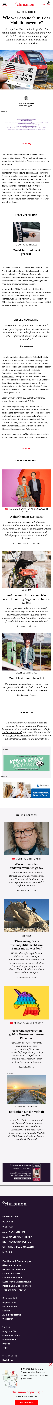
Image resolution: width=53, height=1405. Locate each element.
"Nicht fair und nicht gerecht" (26, 252)
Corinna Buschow (23, 977)
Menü (4, 6)
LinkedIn (39, 739)
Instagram (14, 739)
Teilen (25, 144)
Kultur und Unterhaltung (16, 1281)
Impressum (9, 1302)
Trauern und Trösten (14, 1290)
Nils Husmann (28, 104)
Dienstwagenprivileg (26, 245)
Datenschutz (9, 1306)
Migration (26, 936)
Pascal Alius (23, 1067)
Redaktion (8, 1360)
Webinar (7, 1226)
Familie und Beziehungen (17, 1261)
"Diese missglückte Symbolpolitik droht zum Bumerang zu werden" (26, 945)
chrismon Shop (11, 1335)
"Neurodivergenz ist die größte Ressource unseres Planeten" (26, 1034)
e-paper (7, 1252)
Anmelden (48, 3)
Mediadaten (9, 1339)
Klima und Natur (12, 1273)
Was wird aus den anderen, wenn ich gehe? (26, 866)
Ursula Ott (27, 543)
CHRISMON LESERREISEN (26, 1106)
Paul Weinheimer (23, 890)
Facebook (25, 739)
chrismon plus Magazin (18, 1247)
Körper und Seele (12, 1277)
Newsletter (10, 1216)
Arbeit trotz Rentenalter (28, 859)
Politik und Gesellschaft (16, 1285)
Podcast (7, 1221)
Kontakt (7, 1310)
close (50, 1364)
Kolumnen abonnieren (17, 1236)
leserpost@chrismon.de (18, 735)
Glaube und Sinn (12, 1265)
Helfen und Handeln (14, 1269)
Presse (6, 1343)
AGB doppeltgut (11, 1314)
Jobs (5, 1347)
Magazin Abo (9, 1331)
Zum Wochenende (14, 1231)
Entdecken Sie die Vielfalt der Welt (26, 1113)
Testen (41, 4)
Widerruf (7, 1318)
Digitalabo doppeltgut (17, 1241)
